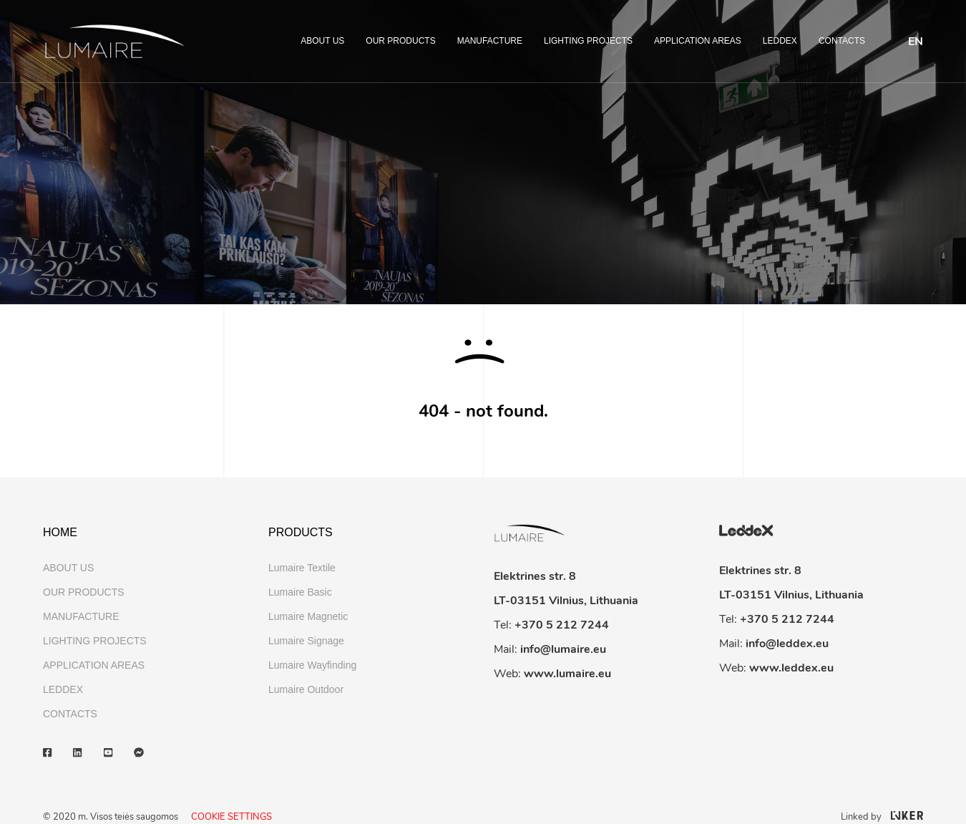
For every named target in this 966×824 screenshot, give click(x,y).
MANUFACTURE (489, 41)
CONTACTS (842, 41)
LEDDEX (780, 41)
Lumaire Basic (300, 592)
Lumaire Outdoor (305, 689)
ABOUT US (322, 41)
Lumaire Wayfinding (312, 665)
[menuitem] (915, 41)
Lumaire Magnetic (308, 616)
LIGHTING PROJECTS (588, 41)
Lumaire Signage (306, 640)
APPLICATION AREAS (697, 41)
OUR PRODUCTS (400, 41)
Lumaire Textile (302, 567)
